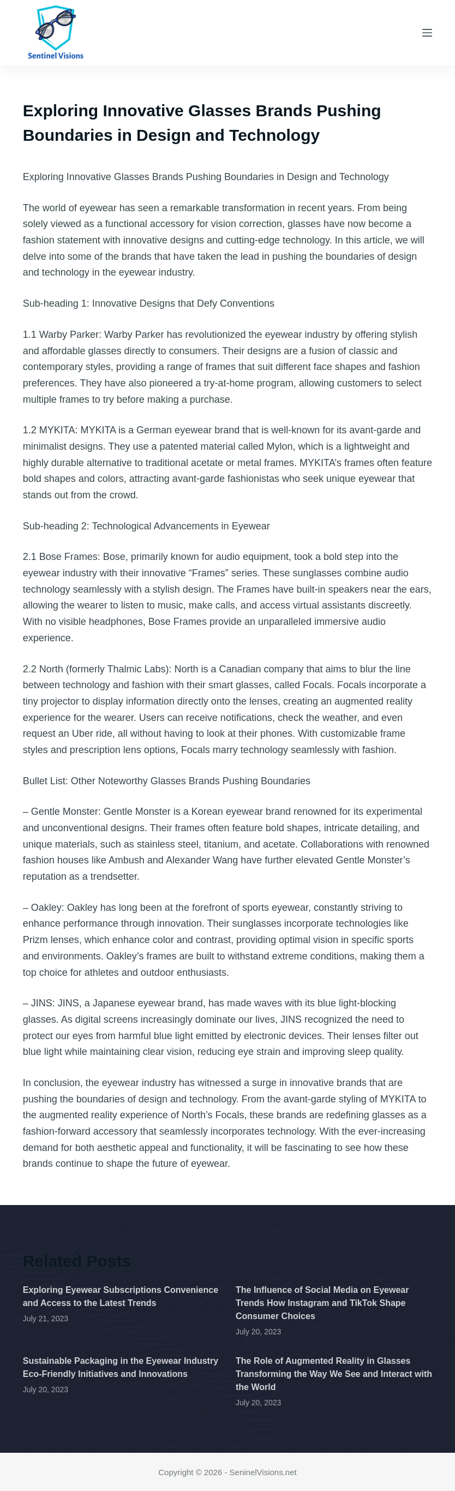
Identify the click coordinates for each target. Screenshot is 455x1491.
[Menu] (427, 33)
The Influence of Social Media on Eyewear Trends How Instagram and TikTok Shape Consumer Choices (322, 1303)
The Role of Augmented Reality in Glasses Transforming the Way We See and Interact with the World (334, 1374)
